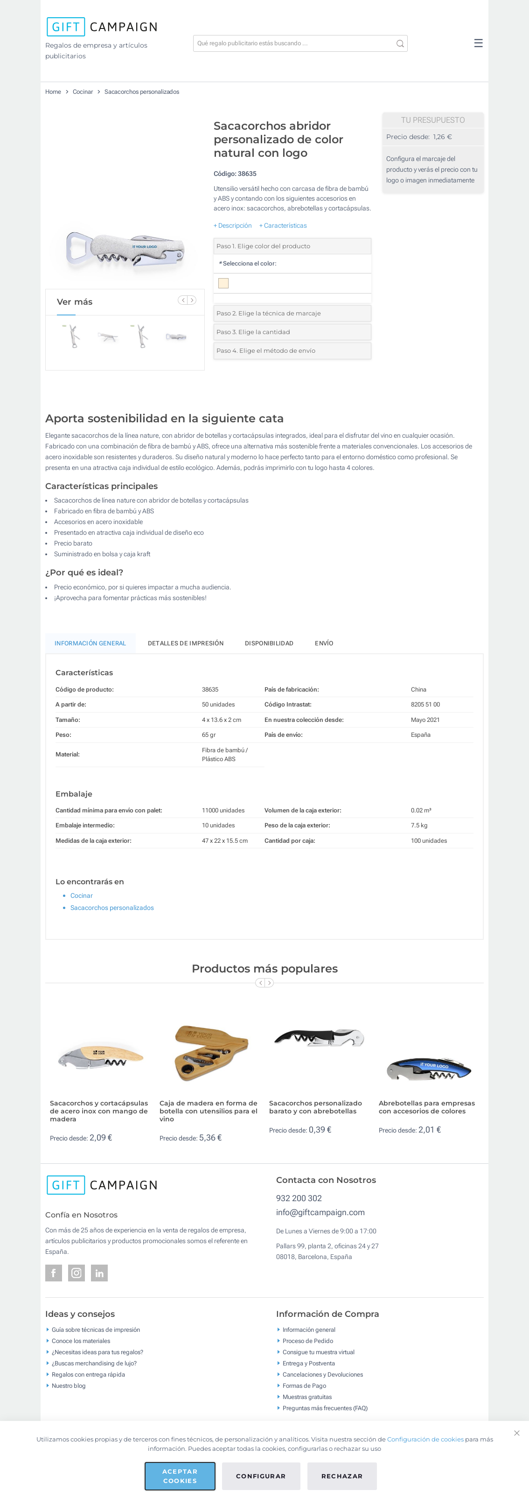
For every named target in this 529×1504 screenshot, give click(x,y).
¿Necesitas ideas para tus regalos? (97, 1352)
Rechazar (342, 1476)
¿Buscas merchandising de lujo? (94, 1363)
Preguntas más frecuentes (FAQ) (325, 1408)
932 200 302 (299, 1198)
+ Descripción (233, 225)
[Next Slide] (191, 300)
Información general (309, 1329)
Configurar (261, 1476)
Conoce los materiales (81, 1340)
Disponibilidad (269, 643)
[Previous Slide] (182, 300)
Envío (324, 643)
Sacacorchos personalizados (141, 91)
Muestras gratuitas (307, 1396)
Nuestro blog (69, 1385)
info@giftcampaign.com (320, 1212)
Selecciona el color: (247, 263)
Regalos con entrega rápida (88, 1374)
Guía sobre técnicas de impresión (96, 1329)
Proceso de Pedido (308, 1340)
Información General (90, 643)
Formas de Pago (304, 1385)
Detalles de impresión (185, 643)
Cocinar (83, 91)
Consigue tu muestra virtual (319, 1352)
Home (53, 91)
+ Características (283, 225)
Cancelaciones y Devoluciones (323, 1374)
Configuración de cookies (425, 1439)
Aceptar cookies (180, 1476)
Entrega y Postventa (309, 1363)
